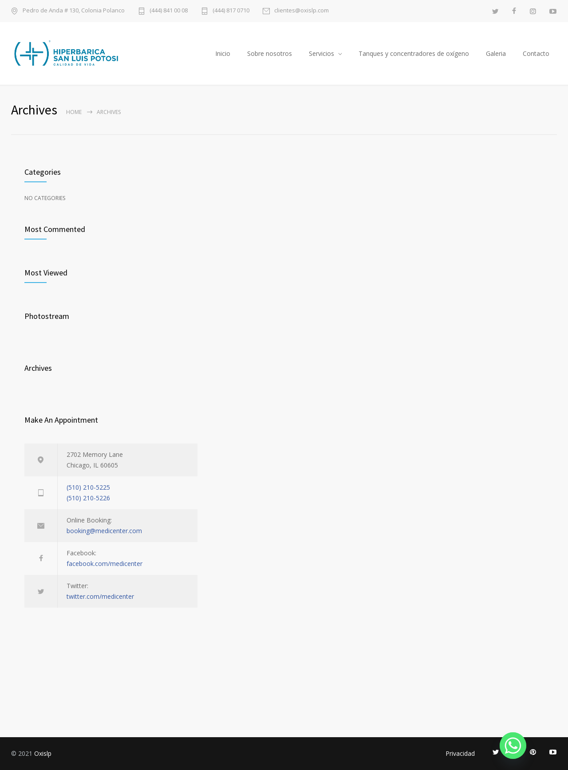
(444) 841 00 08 (169, 11)
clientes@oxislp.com (301, 11)
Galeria (496, 53)
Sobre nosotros (269, 53)
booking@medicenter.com (104, 530)
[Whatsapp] (513, 745)
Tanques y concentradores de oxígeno (414, 53)
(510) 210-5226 (88, 498)
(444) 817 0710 (231, 11)
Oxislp (42, 753)
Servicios (321, 53)
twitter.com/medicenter (100, 596)
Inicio (222, 53)
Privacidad (460, 753)
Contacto (536, 53)
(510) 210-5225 (88, 487)
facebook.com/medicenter (104, 563)
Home (74, 112)
